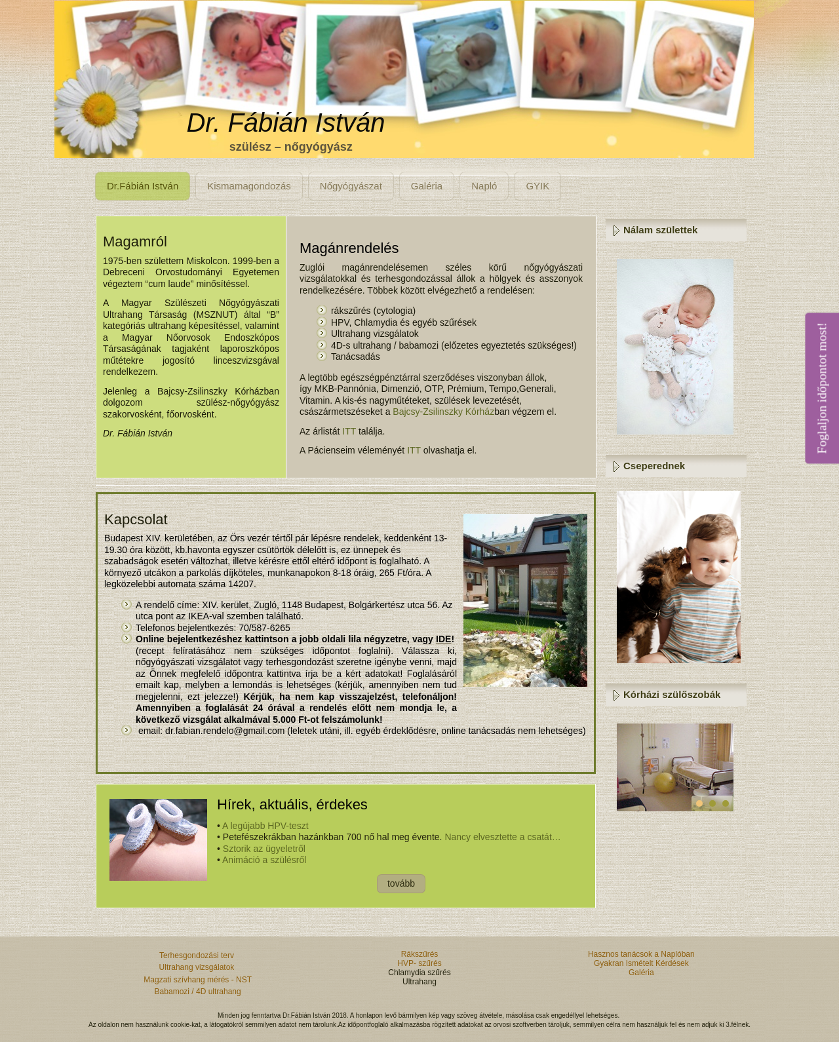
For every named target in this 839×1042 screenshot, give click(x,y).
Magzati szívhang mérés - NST (198, 979)
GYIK (537, 185)
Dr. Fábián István (285, 122)
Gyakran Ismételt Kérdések (641, 963)
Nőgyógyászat (351, 185)
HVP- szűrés (419, 963)
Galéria (426, 185)
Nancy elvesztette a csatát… (502, 837)
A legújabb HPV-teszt (265, 825)
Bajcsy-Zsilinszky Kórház (443, 411)
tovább (401, 883)
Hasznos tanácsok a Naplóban (641, 954)
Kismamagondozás (249, 185)
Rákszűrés (420, 954)
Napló (484, 185)
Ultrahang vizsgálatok (198, 967)
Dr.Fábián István (142, 185)
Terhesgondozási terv (197, 955)
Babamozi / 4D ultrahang (198, 991)
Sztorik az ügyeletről (264, 848)
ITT (349, 431)
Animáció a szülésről (264, 860)
